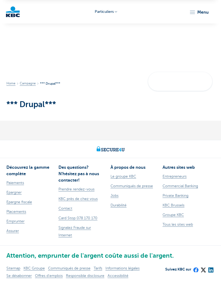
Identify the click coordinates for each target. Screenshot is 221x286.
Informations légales (122, 268)
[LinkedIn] (210, 268)
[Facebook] (195, 268)
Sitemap (13, 268)
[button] (199, 12)
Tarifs (98, 268)
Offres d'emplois (49, 276)
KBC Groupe (34, 268)
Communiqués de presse (69, 268)
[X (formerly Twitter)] (203, 268)
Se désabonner (19, 276)
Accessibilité (118, 276)
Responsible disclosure (85, 276)
